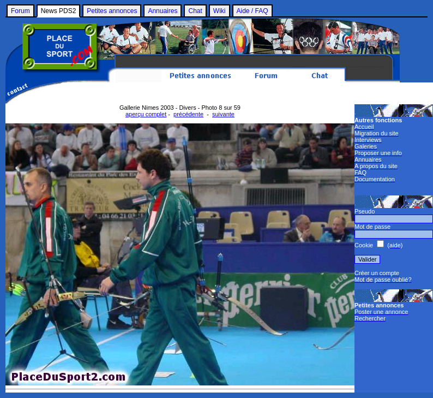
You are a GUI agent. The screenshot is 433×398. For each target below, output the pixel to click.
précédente (188, 114)
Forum (20, 11)
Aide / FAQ (252, 11)
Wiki (219, 11)
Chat (195, 11)
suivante (223, 114)
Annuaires (162, 11)
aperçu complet (145, 114)
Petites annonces (112, 11)
